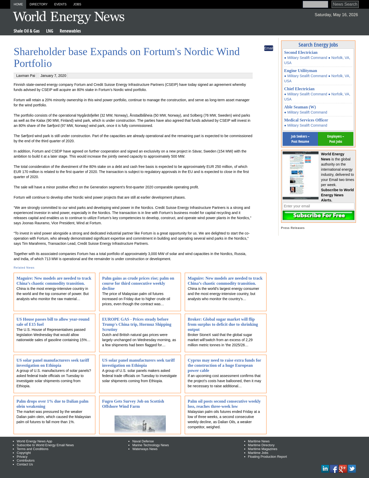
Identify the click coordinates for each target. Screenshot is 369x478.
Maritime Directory (261, 445)
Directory (38, 4)
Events (60, 4)
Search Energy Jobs (318, 44)
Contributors (26, 460)
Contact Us (25, 464)
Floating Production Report (267, 457)
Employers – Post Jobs (335, 139)
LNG (49, 31)
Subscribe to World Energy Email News (45, 445)
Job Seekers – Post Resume (300, 139)
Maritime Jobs (258, 453)
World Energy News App (34, 441)
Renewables (70, 31)
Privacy (22, 457)
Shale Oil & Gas (27, 31)
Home (18, 4)
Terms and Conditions (32, 449)
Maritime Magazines (263, 449)
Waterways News (144, 449)
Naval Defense (143, 441)
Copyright (24, 453)
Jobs (77, 4)
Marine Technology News (150, 445)
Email (268, 48)
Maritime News (259, 441)
